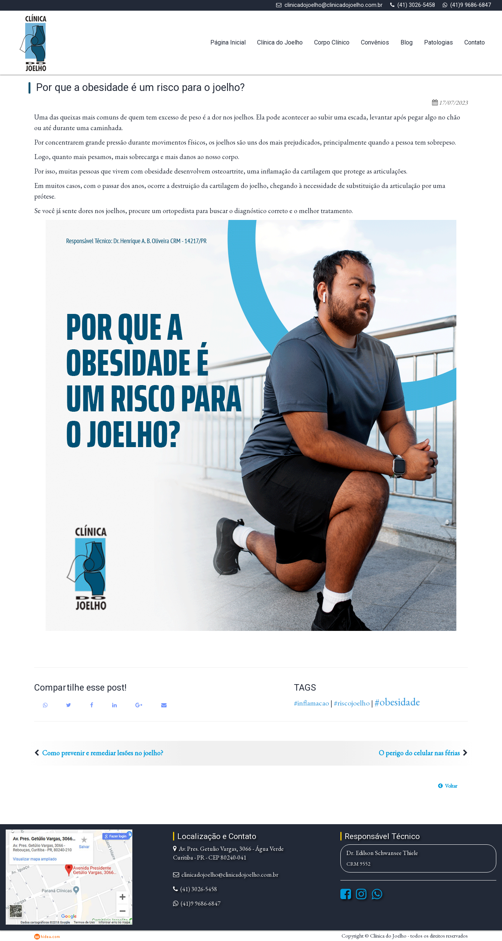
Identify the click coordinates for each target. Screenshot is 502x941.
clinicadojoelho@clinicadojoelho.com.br (333, 5)
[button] (447, 785)
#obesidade (397, 702)
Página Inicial (228, 42)
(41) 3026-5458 (416, 5)
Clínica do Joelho (280, 42)
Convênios (375, 42)
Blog (406, 42)
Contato (474, 42)
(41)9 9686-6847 (470, 5)
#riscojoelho (352, 703)
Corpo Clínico (331, 42)
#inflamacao (311, 703)
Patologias (438, 42)
